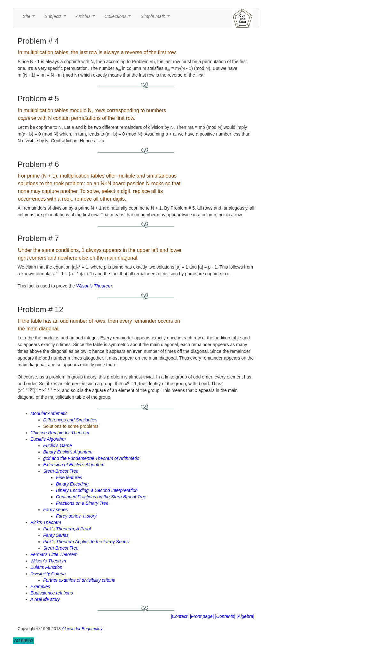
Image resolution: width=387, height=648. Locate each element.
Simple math (156, 18)
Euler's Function (46, 567)
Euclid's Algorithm (48, 439)
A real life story (45, 599)
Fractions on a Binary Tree (82, 503)
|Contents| (225, 616)
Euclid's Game (57, 445)
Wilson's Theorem (94, 285)
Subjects (56, 18)
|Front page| (202, 616)
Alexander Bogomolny (82, 628)
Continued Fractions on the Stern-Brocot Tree (101, 496)
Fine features (69, 477)
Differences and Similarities (70, 419)
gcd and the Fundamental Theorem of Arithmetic (91, 458)
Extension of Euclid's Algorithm (73, 464)
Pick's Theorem (45, 522)
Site (30, 18)
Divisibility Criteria (48, 573)
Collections (119, 18)
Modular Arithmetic (48, 413)
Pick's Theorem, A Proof (67, 528)
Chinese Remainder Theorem (59, 432)
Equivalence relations (51, 592)
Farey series (55, 509)
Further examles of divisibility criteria (79, 580)
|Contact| (180, 616)
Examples (40, 586)
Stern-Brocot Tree (60, 471)
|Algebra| (245, 616)
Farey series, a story (76, 516)
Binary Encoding (72, 483)
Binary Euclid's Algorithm (67, 451)
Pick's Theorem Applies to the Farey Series (86, 541)
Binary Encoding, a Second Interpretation (97, 490)
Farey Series (55, 535)
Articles (87, 18)
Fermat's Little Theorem (53, 554)
